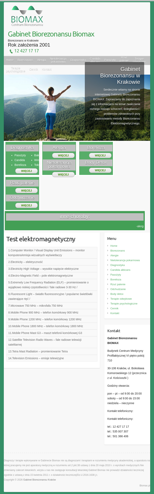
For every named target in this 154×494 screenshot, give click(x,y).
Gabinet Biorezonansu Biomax (51, 34)
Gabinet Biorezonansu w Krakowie (120, 75)
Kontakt (114, 313)
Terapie (139, 60)
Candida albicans (120, 269)
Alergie (114, 255)
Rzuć (124, 59)
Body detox (116, 293)
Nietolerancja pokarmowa (125, 260)
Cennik (114, 308)
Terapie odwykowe (121, 298)
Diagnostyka (78, 60)
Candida (95, 60)
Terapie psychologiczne (123, 303)
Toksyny (39, 164)
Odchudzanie (118, 289)
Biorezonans (25, 60)
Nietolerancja (58, 60)
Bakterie (39, 155)
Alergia (41, 60)
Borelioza (20, 164)
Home (9, 60)
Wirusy (38, 160)
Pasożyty (110, 60)
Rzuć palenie (117, 284)
